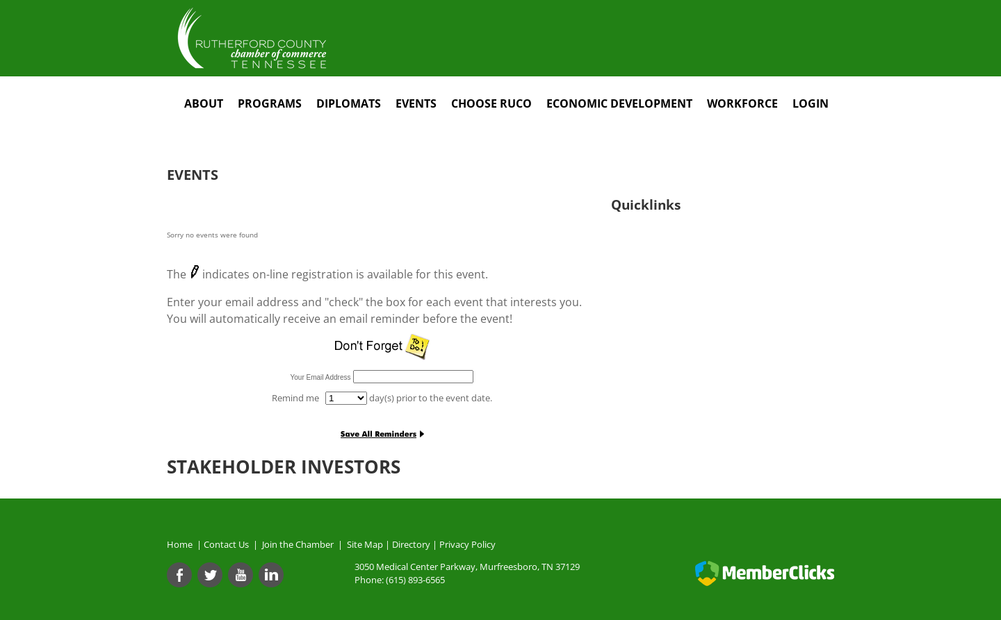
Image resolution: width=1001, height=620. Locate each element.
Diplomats (348, 103)
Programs (270, 103)
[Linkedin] (271, 574)
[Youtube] (240, 574)
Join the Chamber (297, 544)
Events (416, 103)
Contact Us (228, 544)
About (203, 103)
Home (180, 544)
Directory (411, 544)
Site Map (365, 544)
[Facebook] (179, 574)
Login (810, 103)
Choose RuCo (491, 103)
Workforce (742, 103)
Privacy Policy (467, 544)
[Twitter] (209, 574)
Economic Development (619, 103)
